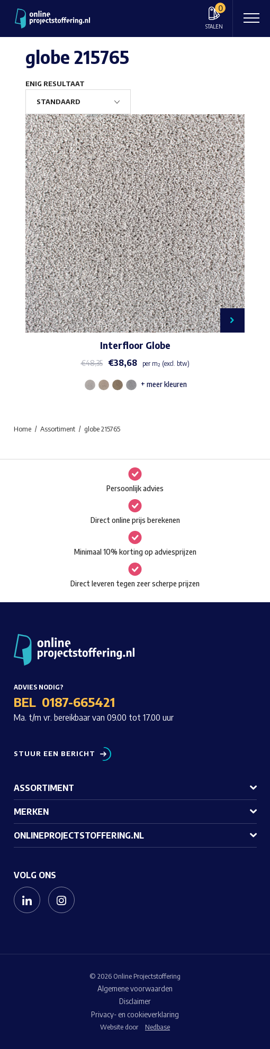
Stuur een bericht (54, 753)
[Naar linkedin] (27, 900)
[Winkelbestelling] (78, 101)
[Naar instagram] (61, 900)
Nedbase (157, 1027)
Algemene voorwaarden (135, 988)
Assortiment (44, 788)
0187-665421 (78, 702)
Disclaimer (135, 1001)
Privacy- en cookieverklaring (135, 1014)
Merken (31, 811)
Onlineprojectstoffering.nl (79, 835)
